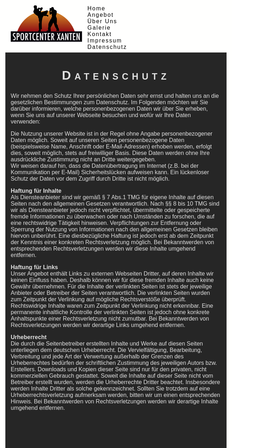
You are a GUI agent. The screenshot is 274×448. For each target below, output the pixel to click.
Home (96, 8)
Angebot (100, 15)
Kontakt (99, 34)
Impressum (104, 40)
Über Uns (102, 21)
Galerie (99, 28)
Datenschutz (107, 47)
